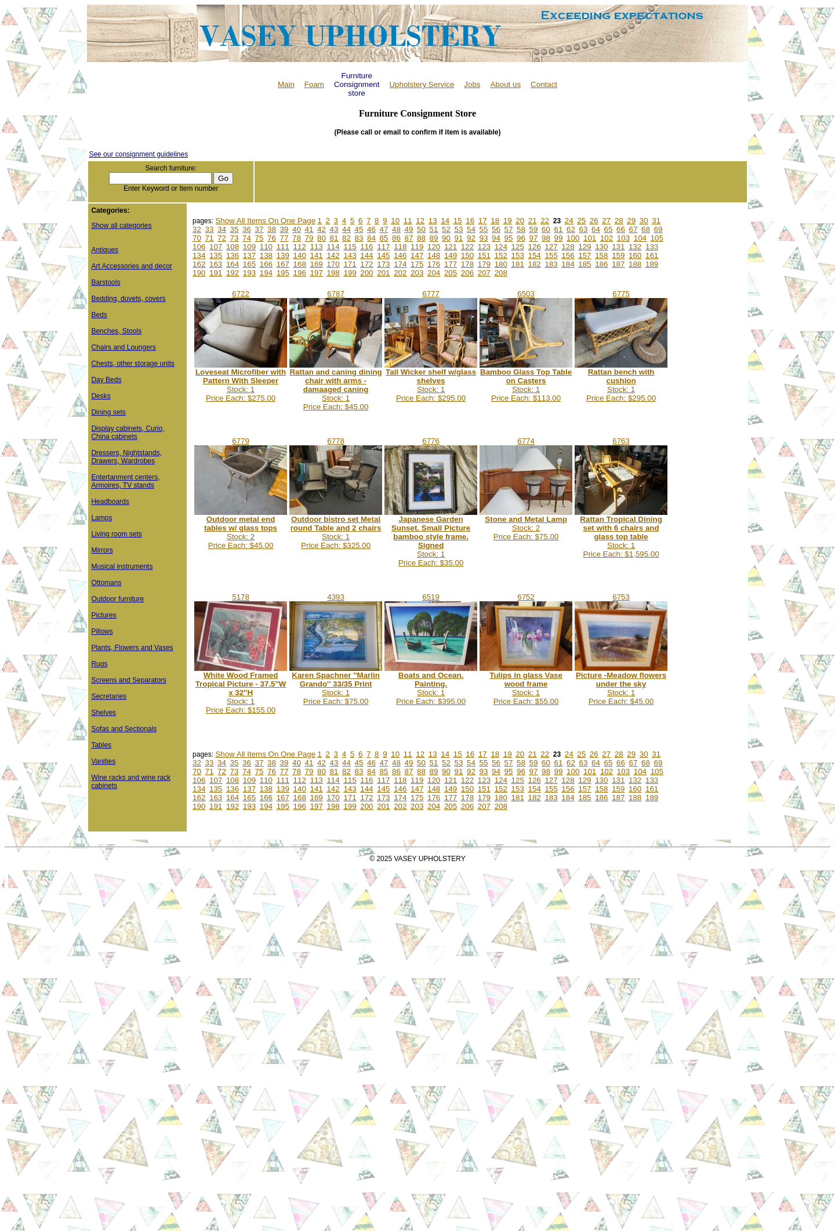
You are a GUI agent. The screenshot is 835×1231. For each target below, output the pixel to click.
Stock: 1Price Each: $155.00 (240, 692)
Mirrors (101, 550)
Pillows (101, 631)
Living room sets (116, 534)
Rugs (99, 664)
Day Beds (106, 380)
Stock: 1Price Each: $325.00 (336, 532)
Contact (544, 84)
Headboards (110, 502)
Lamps (101, 518)
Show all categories (121, 225)
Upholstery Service (421, 84)
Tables (101, 745)
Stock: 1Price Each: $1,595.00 (621, 536)
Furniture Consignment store (357, 84)
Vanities (103, 761)
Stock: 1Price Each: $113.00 (526, 385)
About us (505, 84)
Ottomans (106, 583)
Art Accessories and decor (131, 266)
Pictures (103, 615)
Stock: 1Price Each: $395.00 (431, 688)
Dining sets (108, 412)
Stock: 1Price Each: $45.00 (335, 389)
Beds (99, 315)
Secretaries (108, 696)
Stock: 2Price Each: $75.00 (526, 528)
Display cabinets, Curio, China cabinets (127, 432)
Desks (100, 396)
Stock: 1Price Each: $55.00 (525, 688)
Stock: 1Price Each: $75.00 (336, 688)
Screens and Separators (128, 680)
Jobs (472, 84)
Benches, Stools (116, 331)
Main (286, 84)
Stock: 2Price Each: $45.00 (240, 532)
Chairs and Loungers (123, 347)
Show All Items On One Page (265, 220)
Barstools (105, 282)
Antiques (104, 250)
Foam (314, 84)
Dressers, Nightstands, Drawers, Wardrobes (126, 457)
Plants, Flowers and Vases (132, 648)
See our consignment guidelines (138, 154)
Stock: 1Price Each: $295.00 (431, 385)
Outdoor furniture (117, 599)
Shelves (103, 713)
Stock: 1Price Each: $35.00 (430, 541)
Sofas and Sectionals (124, 729)
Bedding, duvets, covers (128, 299)
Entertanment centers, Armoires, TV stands (125, 481)
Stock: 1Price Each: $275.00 (240, 385)
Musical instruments (122, 566)
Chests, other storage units (132, 364)
